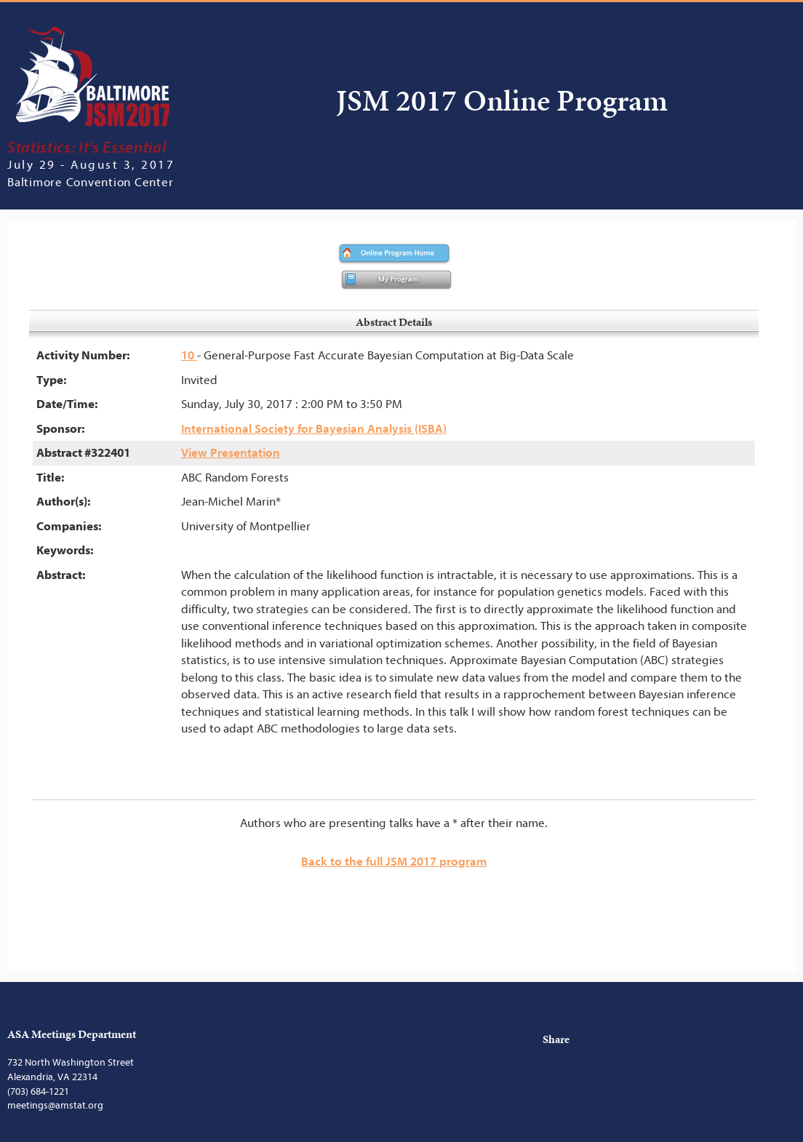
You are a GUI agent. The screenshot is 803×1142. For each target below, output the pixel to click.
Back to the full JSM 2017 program (394, 862)
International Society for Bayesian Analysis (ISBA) (314, 429)
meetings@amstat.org (55, 1105)
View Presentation (230, 453)
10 (189, 355)
